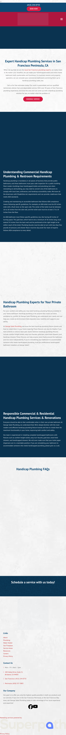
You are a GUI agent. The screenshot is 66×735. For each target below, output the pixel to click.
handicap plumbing (25, 427)
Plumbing (6, 640)
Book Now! (34, 9)
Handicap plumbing (10, 181)
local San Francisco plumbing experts (38, 70)
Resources (6, 651)
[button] (61, 19)
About (5, 637)
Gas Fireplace (8, 645)
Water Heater (7, 643)
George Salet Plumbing (13, 326)
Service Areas (8, 648)
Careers (6, 653)
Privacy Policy (8, 656)
